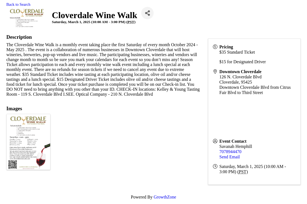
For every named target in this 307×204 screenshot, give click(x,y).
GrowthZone (165, 197)
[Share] (147, 13)
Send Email (229, 157)
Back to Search (18, 4)
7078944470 (230, 151)
